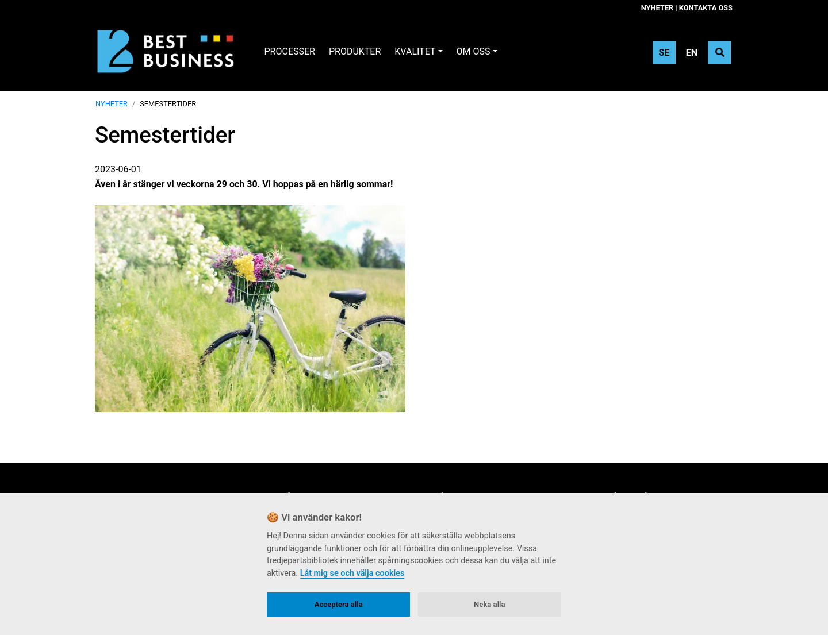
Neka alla (489, 604)
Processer (289, 51)
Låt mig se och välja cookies (352, 573)
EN (691, 52)
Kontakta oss (706, 7)
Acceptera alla (339, 604)
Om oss (473, 51)
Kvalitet (414, 51)
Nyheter (657, 7)
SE (664, 52)
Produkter (355, 51)
